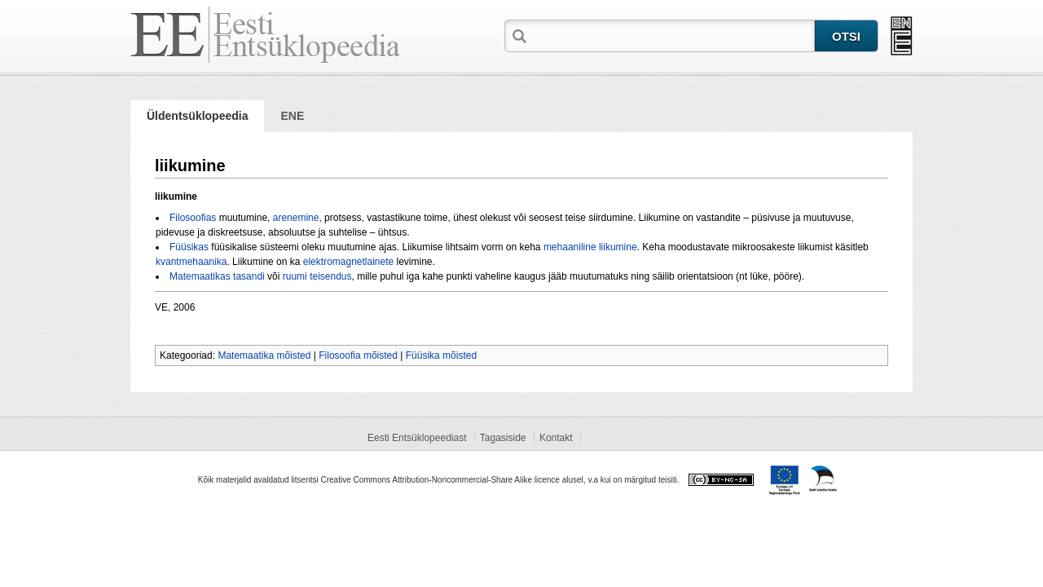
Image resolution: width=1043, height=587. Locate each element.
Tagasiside (503, 438)
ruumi (295, 276)
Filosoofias (192, 217)
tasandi (249, 276)
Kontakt (556, 438)
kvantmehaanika (191, 261)
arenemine (296, 217)
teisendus (330, 276)
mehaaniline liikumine (590, 247)
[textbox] (672, 35)
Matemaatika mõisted (264, 355)
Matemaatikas (200, 276)
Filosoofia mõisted (358, 355)
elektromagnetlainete (348, 261)
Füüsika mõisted (441, 355)
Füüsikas (189, 247)
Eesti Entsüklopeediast (416, 438)
